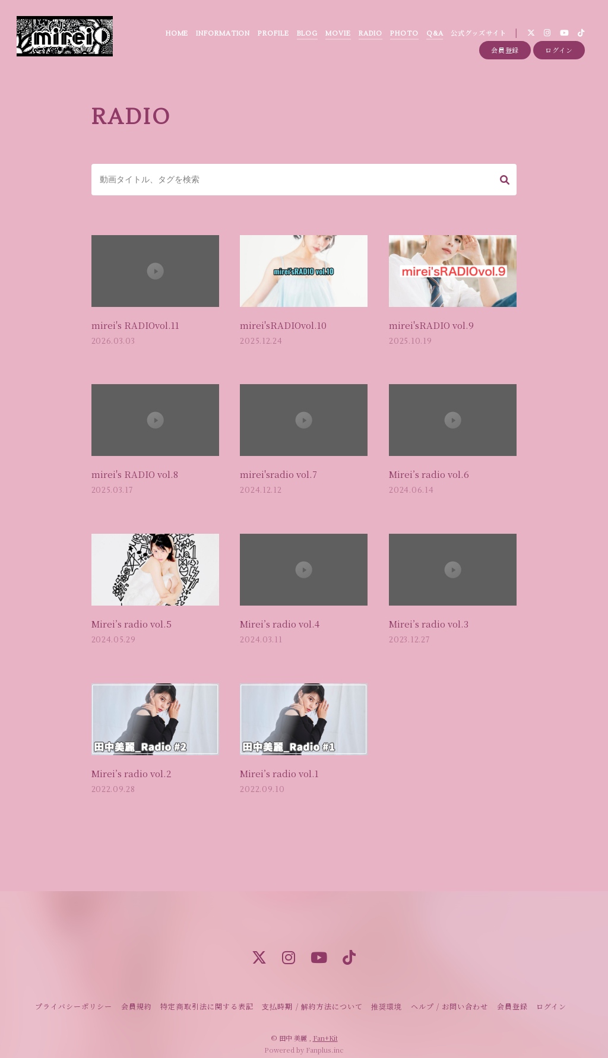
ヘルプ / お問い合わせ (449, 995)
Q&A (433, 35)
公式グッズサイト (477, 35)
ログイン (559, 54)
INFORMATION (222, 35)
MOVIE (337, 35)
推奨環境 (386, 995)
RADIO (369, 35)
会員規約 (136, 995)
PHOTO (403, 35)
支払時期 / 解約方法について (312, 995)
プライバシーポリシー (73, 995)
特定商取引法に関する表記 (206, 995)
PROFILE (271, 35)
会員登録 (505, 54)
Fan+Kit (325, 1027)
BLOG (305, 35)
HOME (175, 35)
